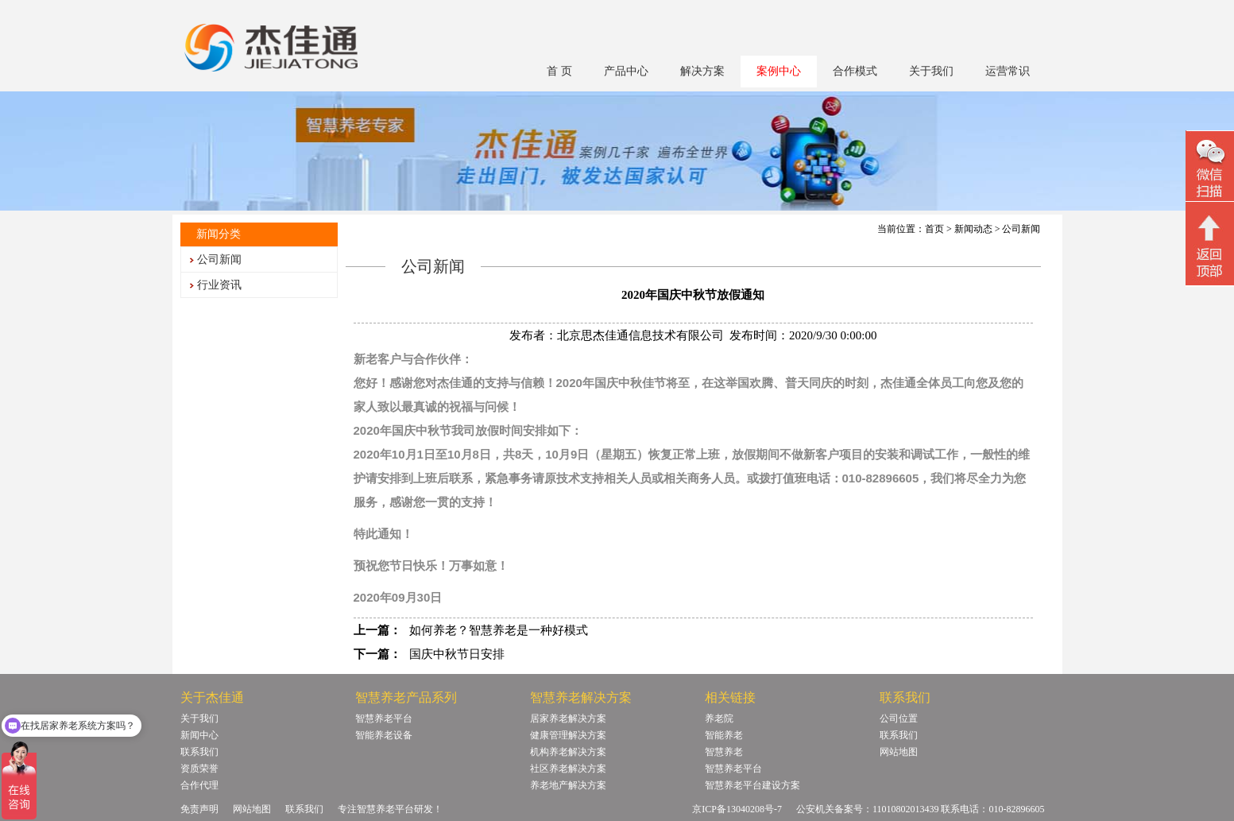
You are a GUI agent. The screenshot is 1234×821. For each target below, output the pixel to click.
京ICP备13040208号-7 (737, 809)
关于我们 (931, 71)
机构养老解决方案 (568, 751)
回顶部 (1210, 245)
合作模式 (855, 71)
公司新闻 (219, 259)
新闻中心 (199, 735)
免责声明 (199, 809)
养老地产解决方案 (568, 785)
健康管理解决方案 (568, 735)
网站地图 (899, 751)
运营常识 (1007, 71)
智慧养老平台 (383, 718)
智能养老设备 (383, 735)
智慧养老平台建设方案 (752, 785)
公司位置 (899, 718)
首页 (934, 228)
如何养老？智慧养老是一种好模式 (498, 630)
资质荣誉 (199, 768)
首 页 (559, 71)
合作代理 (199, 785)
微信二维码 (1210, 168)
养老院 (719, 718)
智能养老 (724, 735)
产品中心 (626, 71)
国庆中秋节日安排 (457, 654)
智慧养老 (724, 751)
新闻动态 (973, 228)
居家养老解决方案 (568, 718)
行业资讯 (219, 285)
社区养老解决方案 (568, 768)
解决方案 (702, 71)
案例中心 (778, 71)
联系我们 (199, 751)
